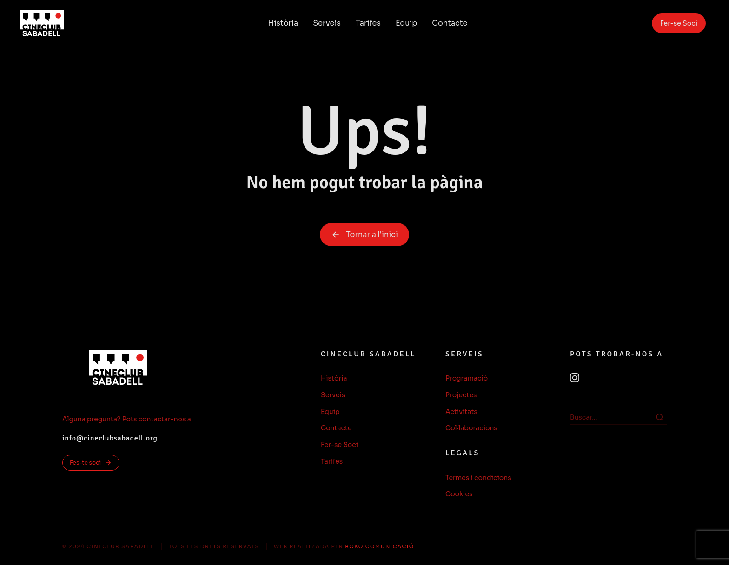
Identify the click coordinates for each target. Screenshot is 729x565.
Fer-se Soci (678, 23)
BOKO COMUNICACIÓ (379, 546)
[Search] (660, 417)
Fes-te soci (91, 462)
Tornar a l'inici (364, 234)
